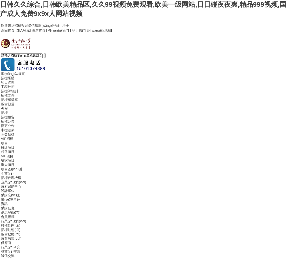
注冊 (65, 25)
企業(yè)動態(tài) (13, 182)
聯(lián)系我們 (58, 30)
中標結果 (7, 130)
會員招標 (7, 217)
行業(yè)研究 (10, 247)
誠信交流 (7, 256)
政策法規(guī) (11, 238)
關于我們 (78, 30)
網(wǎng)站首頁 (13, 74)
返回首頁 (7, 30)
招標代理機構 (11, 178)
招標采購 (7, 78)
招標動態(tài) (10, 230)
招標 (4, 113)
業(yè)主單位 (10, 199)
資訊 (4, 204)
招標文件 (7, 95)
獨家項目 (7, 160)
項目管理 (7, 82)
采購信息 (7, 208)
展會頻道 (7, 104)
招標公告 (7, 121)
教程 (4, 108)
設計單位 (7, 191)
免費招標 (7, 134)
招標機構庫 (9, 100)
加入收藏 (23, 30)
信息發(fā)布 (10, 212)
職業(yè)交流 (10, 251)
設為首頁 (38, 30)
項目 (4, 143)
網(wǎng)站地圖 (99, 30)
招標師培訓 (9, 91)
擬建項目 (7, 147)
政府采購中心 (11, 186)
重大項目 (7, 165)
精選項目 (7, 152)
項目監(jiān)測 (11, 169)
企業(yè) (7, 173)
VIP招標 (7, 139)
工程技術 (7, 87)
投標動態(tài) (10, 225)
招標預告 (7, 117)
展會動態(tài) (10, 234)
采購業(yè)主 (10, 195)
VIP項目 (7, 156)
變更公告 (7, 126)
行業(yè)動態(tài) (13, 221)
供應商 (6, 243)
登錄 (56, 25)
